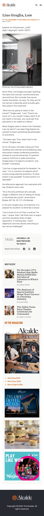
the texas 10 (21, 244)
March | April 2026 (15, 385)
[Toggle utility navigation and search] (35, 5)
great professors (23, 241)
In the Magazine (14, 323)
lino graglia (21, 238)
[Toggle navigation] (40, 5)
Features (22, 19)
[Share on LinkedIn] (34, 249)
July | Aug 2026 (14, 378)
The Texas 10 (32, 19)
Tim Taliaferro (11, 19)
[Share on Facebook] (24, 249)
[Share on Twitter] (29, 249)
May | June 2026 (14, 381)
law (28, 238)
